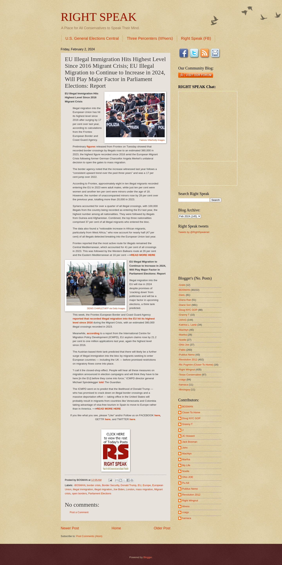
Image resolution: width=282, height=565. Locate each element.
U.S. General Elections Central (92, 38)
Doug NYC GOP (191, 418)
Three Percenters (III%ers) (150, 38)
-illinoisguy (184, 389)
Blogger (147, 557)
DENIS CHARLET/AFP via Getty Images (106, 308)
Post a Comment (79, 512)
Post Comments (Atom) (89, 536)
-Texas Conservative (189, 374)
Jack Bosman (189, 441)
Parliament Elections (99, 493)
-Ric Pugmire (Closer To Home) (195, 364)
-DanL (181, 294)
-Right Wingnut (186, 369)
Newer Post (70, 528)
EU (139, 485)
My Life (186, 465)
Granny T (187, 424)
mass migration (144, 489)
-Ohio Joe (183, 344)
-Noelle (182, 339)
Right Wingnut (190, 500)
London (130, 489)
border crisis (93, 485)
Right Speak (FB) (196, 38)
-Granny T (184, 314)
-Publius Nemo (186, 354)
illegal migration (103, 489)
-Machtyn (183, 329)
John (185, 447)
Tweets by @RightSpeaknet (193, 232)
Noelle (185, 471)
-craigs (182, 379)
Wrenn (186, 506)
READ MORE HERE (143, 255)
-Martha (182, 334)
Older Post (162, 528)
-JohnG (182, 319)
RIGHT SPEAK (98, 16)
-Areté (181, 284)
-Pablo (181, 349)
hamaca (186, 518)
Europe (147, 485)
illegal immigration (83, 489)
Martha (186, 459)
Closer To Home (191, 412)
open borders (79, 493)
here (157, 415)
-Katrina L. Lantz (187, 324)
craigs (185, 512)
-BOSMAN (79, 485)
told (101, 382)
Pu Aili (185, 482)
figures (91, 146)
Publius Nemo (190, 488)
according (93, 333)
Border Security (110, 485)
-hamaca (183, 384)
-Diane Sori (184, 304)
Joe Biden (119, 489)
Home (116, 528)
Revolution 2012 (191, 494)
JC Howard (188, 435)
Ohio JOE (187, 477)
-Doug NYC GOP (187, 309)
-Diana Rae (184, 299)
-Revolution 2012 (187, 359)
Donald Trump (128, 485)
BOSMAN (187, 406)
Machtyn (187, 453)
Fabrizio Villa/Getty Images (152, 140)
